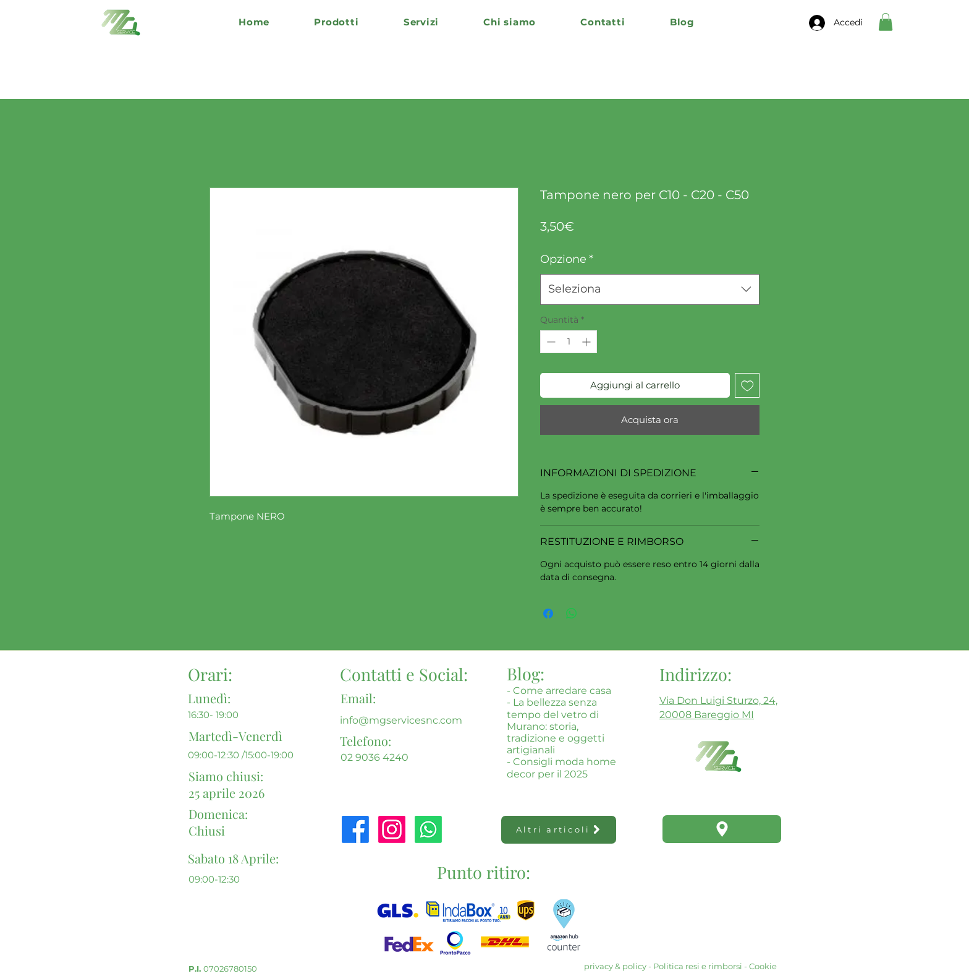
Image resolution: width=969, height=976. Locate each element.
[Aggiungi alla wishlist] (747, 385)
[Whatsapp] (428, 829)
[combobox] (650, 289)
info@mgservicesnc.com (401, 720)
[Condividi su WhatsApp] (571, 613)
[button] (336, 22)
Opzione (566, 259)
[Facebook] (355, 829)
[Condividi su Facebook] (548, 613)
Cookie (763, 966)
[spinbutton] (568, 342)
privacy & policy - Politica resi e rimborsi (663, 966)
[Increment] (587, 342)
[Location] (721, 829)
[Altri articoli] (558, 830)
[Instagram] (391, 829)
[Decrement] (549, 342)
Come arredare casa (562, 690)
